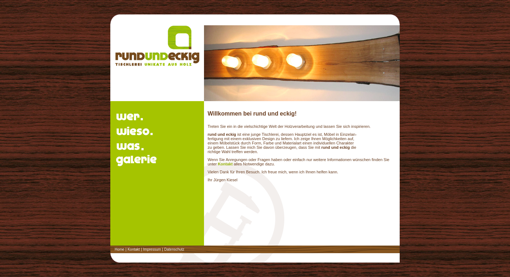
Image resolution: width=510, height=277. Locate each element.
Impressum (152, 249)
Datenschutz (174, 249)
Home (119, 249)
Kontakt (225, 164)
